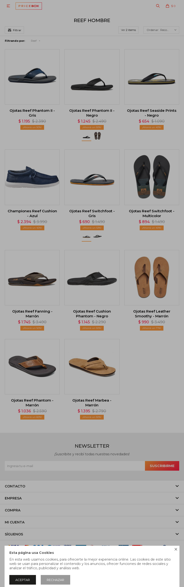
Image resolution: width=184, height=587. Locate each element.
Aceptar (22, 580)
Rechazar (55, 580)
